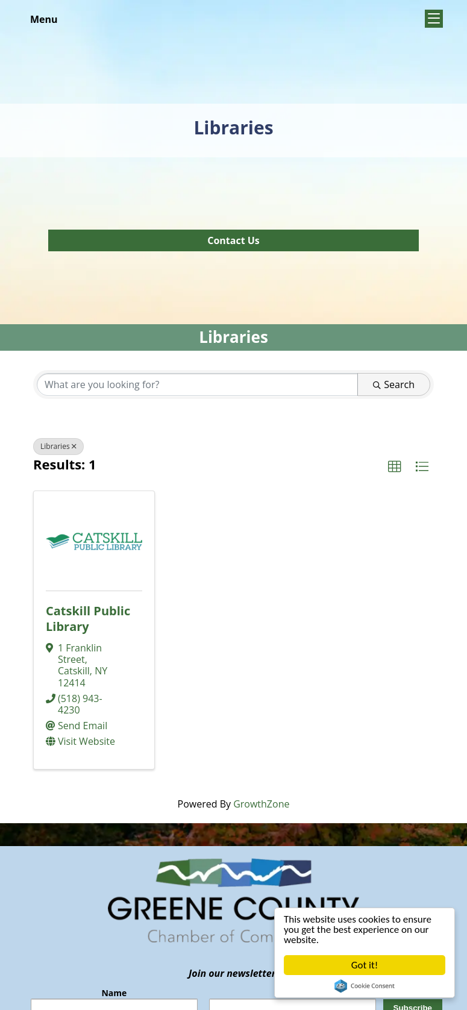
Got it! (364, 965)
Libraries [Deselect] (58, 446)
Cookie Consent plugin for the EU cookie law (364, 986)
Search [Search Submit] (394, 384)
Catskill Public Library (88, 619)
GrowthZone (261, 804)
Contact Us (233, 240)
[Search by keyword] (197, 384)
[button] (395, 467)
